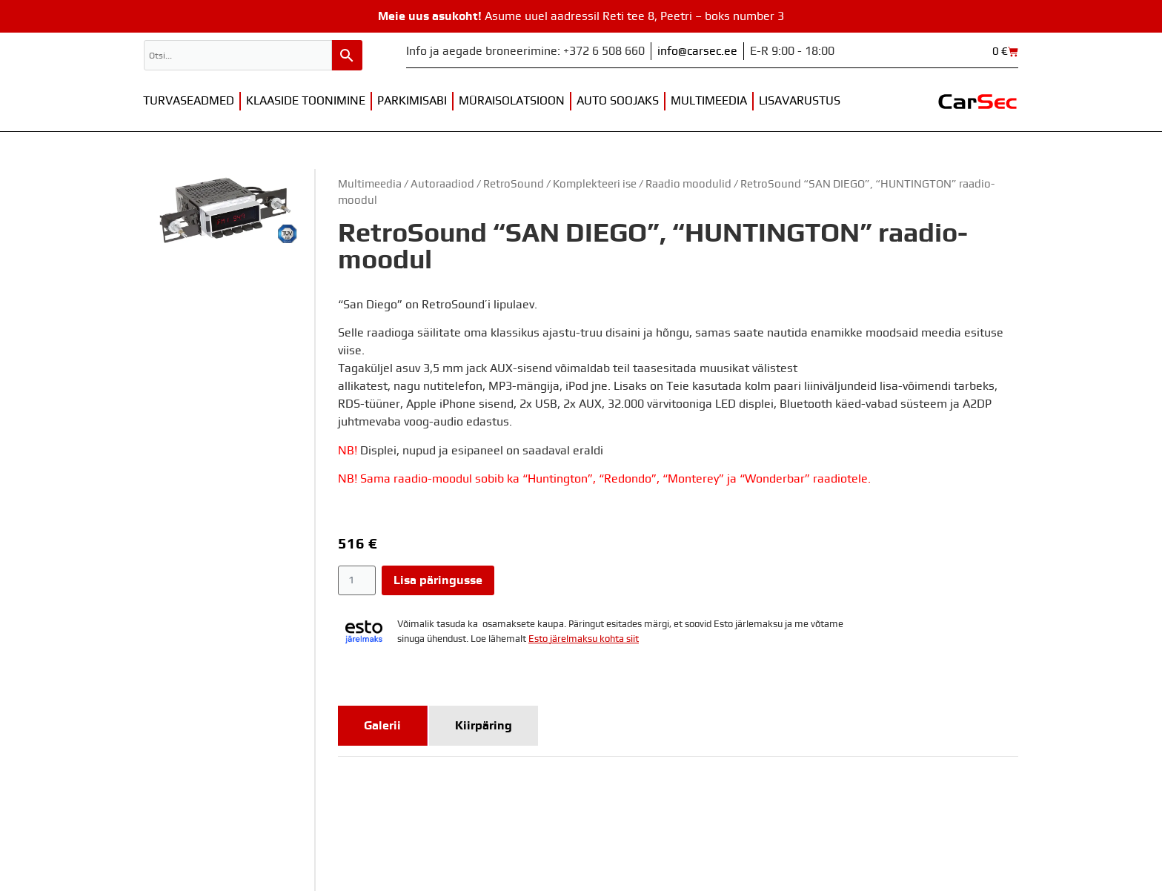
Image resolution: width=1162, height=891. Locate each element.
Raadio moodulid (688, 184)
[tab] (383, 726)
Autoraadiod (442, 184)
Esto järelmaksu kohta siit (583, 639)
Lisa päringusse (438, 580)
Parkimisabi (412, 101)
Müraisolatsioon (512, 101)
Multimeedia (709, 101)
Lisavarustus (799, 101)
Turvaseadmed (188, 101)
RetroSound (513, 184)
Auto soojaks (618, 101)
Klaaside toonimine (305, 101)
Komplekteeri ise (595, 184)
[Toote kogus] (357, 580)
